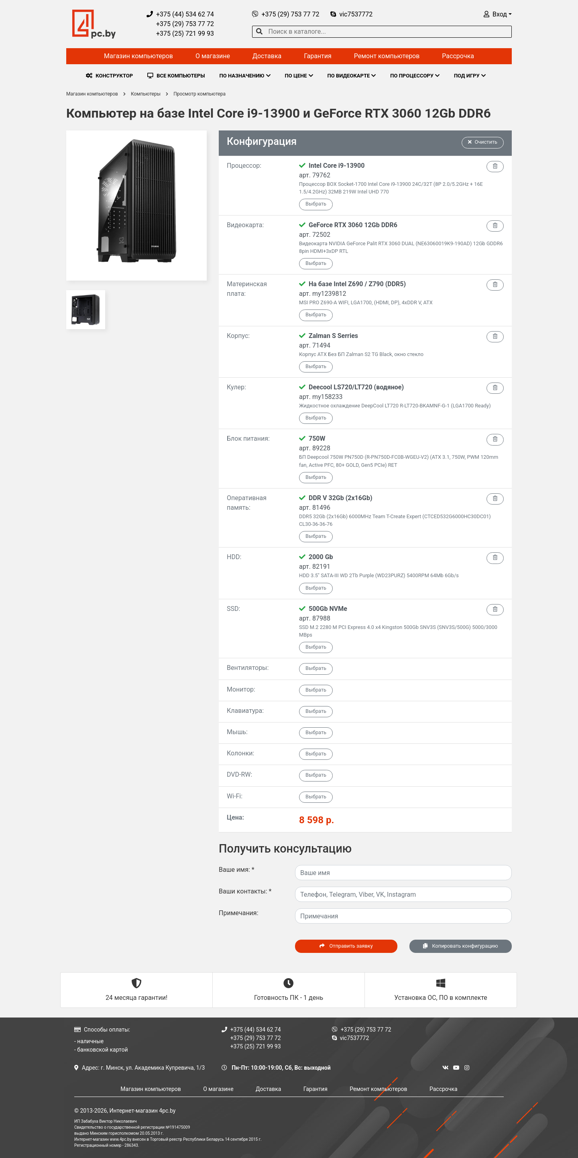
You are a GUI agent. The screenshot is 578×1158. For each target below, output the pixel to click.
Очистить (483, 142)
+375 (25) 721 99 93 (180, 33)
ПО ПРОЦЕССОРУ (415, 76)
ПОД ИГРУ (470, 76)
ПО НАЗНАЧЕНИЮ (245, 76)
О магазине (212, 56)
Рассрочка (458, 56)
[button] (498, 14)
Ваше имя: (236, 869)
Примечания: (238, 913)
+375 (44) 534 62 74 (180, 14)
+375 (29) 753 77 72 (180, 24)
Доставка (266, 56)
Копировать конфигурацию (460, 946)
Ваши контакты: (245, 891)
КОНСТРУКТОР (109, 76)
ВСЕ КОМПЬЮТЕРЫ (176, 76)
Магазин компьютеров (138, 56)
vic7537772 (351, 14)
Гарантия (318, 56)
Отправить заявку (346, 946)
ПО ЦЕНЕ (299, 76)
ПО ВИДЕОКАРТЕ (352, 76)
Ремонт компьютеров (387, 56)
